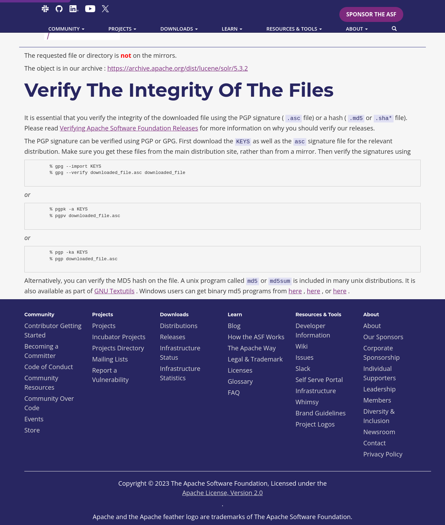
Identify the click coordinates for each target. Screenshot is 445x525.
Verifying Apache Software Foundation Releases (129, 128)
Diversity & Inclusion (379, 416)
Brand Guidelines (321, 413)
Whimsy (307, 402)
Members (377, 400)
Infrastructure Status (180, 352)
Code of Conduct (48, 367)
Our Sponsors (383, 337)
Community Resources (41, 382)
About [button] (357, 28)
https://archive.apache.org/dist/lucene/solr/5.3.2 (177, 68)
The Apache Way (252, 348)
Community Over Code (49, 403)
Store (32, 430)
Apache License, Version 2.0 (222, 492)
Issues (305, 357)
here (295, 291)
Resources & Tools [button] (294, 28)
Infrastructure (316, 391)
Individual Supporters (379, 373)
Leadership (379, 389)
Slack (303, 368)
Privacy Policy (382, 454)
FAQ (234, 392)
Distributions (178, 325)
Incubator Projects (118, 337)
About (372, 325)
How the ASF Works (256, 337)
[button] (394, 28)
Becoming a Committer (41, 351)
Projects (103, 325)
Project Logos (315, 424)
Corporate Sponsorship (381, 352)
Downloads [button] (179, 28)
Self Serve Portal (319, 379)
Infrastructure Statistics (180, 373)
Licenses (240, 370)
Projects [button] (122, 28)
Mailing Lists (110, 359)
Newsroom (379, 432)
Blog (234, 325)
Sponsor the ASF (371, 14)
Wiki (302, 346)
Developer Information (313, 330)
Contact (374, 443)
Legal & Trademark (255, 359)
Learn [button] (232, 28)
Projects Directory (118, 348)
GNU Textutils (114, 291)
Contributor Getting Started (52, 330)
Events (33, 419)
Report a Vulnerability (110, 375)
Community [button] (66, 28)
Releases (172, 337)
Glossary (240, 381)
